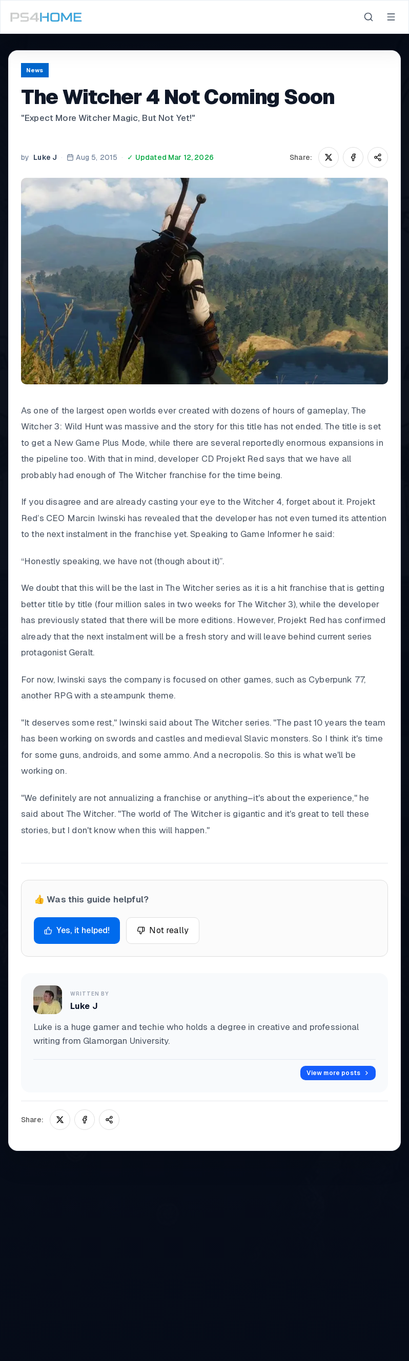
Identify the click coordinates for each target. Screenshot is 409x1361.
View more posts (338, 1073)
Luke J (45, 157)
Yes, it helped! (77, 930)
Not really (163, 930)
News (35, 70)
